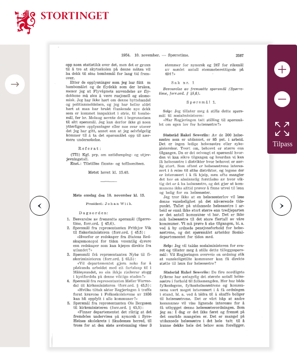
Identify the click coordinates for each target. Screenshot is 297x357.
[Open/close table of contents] (15, 84)
